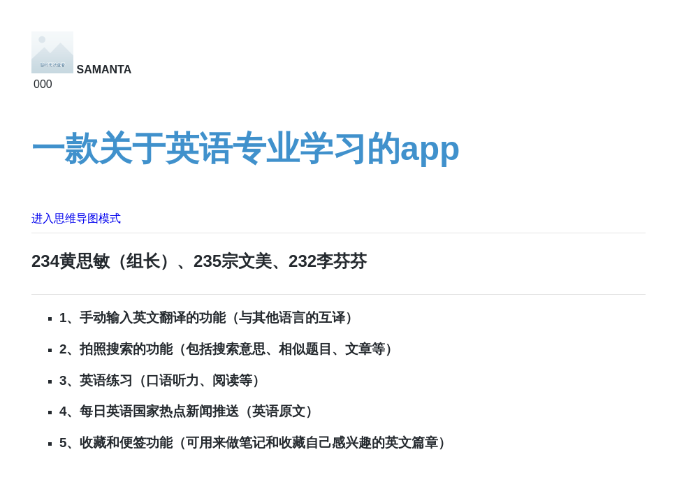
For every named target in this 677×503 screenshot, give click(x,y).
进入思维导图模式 (76, 218)
